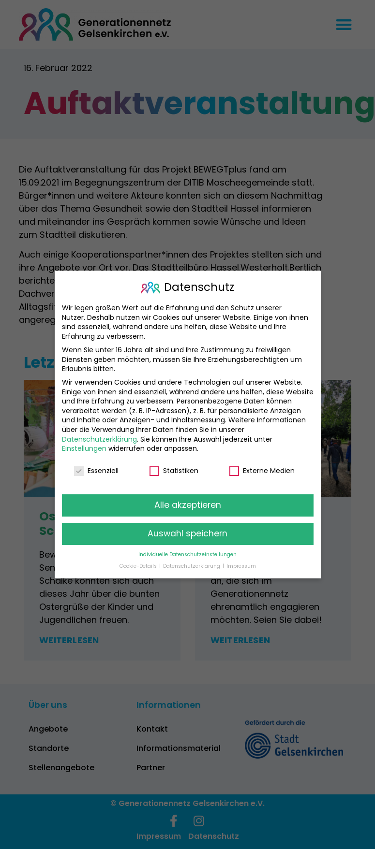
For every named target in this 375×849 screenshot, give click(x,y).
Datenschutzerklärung (99, 439)
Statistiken (174, 470)
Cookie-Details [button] (139, 566)
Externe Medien (262, 470)
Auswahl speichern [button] (187, 533)
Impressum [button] (241, 566)
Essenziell (96, 470)
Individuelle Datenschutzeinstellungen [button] (187, 554)
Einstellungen (84, 448)
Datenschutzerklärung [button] (192, 566)
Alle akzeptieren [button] (187, 505)
